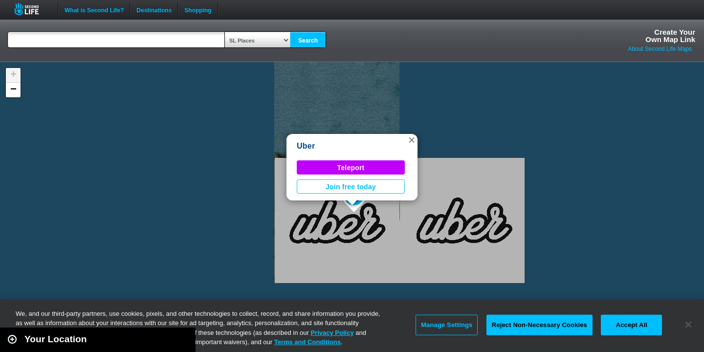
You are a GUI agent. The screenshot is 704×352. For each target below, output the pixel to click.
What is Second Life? (94, 9)
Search (308, 40)
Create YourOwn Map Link (670, 36)
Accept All (631, 325)
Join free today (351, 187)
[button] (412, 140)
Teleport (351, 168)
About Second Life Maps (660, 48)
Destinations (154, 9)
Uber (306, 146)
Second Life (32, 9)
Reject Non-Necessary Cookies (539, 325)
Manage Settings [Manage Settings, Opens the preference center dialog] (446, 325)
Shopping (197, 9)
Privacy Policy (331, 332)
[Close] (688, 324)
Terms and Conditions (307, 342)
